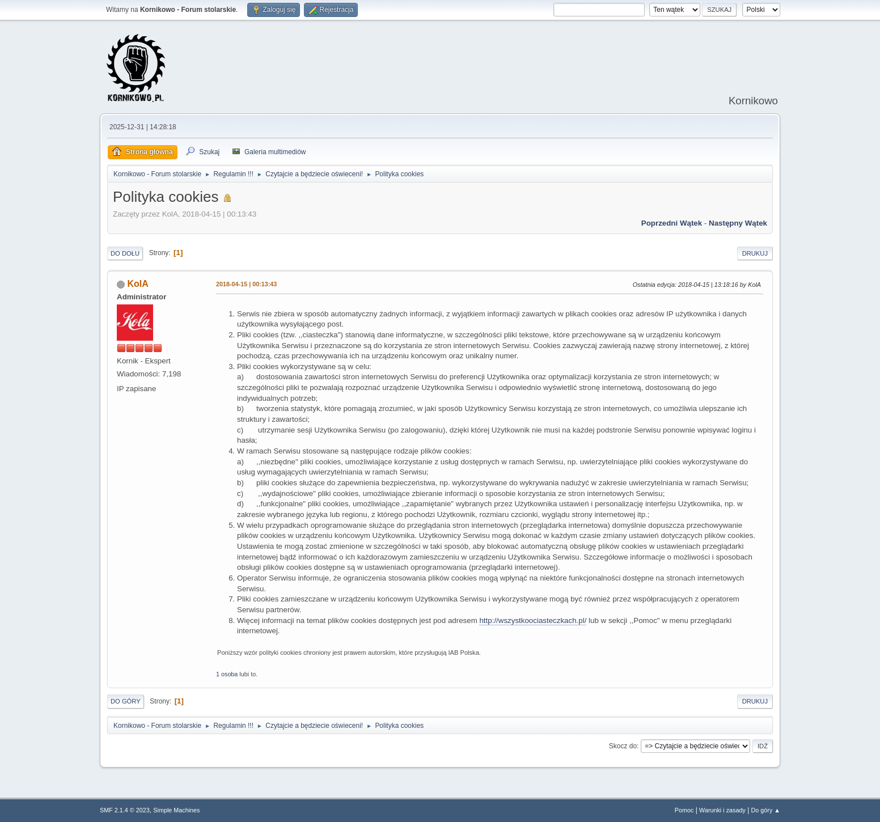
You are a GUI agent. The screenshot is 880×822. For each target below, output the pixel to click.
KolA (137, 284)
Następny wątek (738, 223)
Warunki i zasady (722, 810)
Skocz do (623, 746)
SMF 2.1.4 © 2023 (125, 810)
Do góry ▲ (765, 810)
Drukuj (755, 253)
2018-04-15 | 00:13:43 (246, 284)
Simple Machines (176, 810)
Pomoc (684, 810)
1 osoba (227, 674)
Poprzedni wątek (671, 223)
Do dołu (125, 253)
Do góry (126, 701)
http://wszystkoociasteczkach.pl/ (532, 620)
